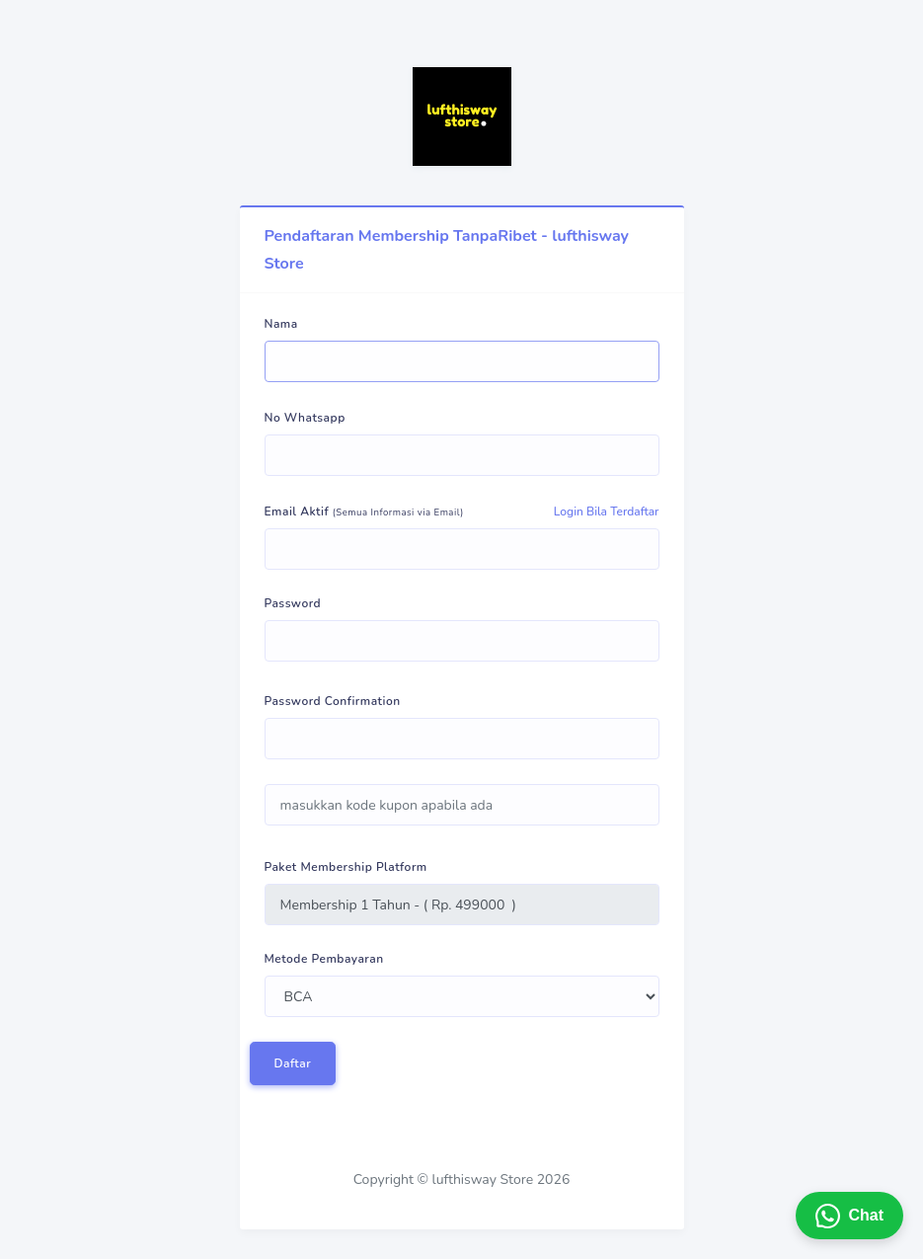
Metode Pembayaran (324, 959)
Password (293, 603)
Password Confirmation (333, 701)
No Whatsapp (305, 418)
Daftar (293, 1063)
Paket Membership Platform (346, 867)
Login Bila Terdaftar (606, 511)
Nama (281, 324)
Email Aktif (364, 511)
